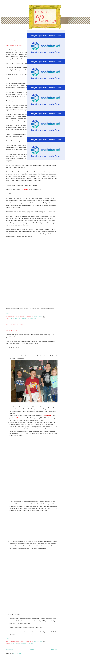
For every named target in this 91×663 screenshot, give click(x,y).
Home (32, 649)
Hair (12, 643)
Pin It (7, 313)
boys (13, 318)
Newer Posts (9, 649)
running (31, 643)
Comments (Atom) (18, 653)
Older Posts (54, 649)
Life (16, 318)
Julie (16, 643)
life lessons (23, 318)
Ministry (25, 643)
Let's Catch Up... (12, 330)
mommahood (32, 318)
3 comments (38, 316)
